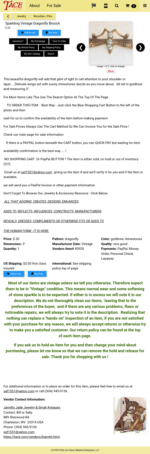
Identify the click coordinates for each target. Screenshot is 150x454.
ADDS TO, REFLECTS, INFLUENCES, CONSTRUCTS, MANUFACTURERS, (52, 211)
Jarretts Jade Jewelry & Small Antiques (31, 407)
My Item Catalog (32, 54)
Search (51, 54)
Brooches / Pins (43, 16)
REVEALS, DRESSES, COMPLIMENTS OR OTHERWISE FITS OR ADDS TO (53, 221)
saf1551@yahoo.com (36, 172)
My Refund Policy (26, 47)
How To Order (59, 41)
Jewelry (21, 16)
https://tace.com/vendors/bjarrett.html (31, 437)
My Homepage (38, 41)
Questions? (18, 41)
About (34, 5)
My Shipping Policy (51, 47)
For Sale (54, 5)
